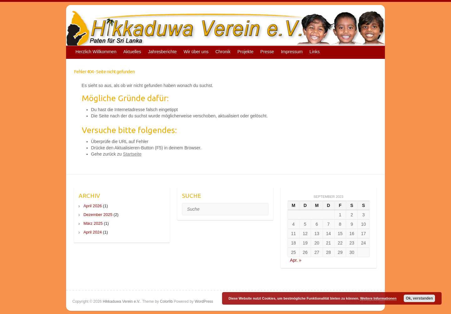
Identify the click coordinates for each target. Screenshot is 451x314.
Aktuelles (132, 51)
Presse (267, 51)
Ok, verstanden (419, 298)
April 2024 (92, 232)
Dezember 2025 (97, 214)
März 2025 (92, 223)
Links (314, 51)
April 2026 (92, 205)
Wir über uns (196, 51)
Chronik (223, 51)
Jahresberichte (162, 51)
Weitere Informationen (378, 298)
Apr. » (296, 260)
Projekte (245, 51)
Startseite (132, 154)
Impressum (292, 51)
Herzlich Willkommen (96, 51)
